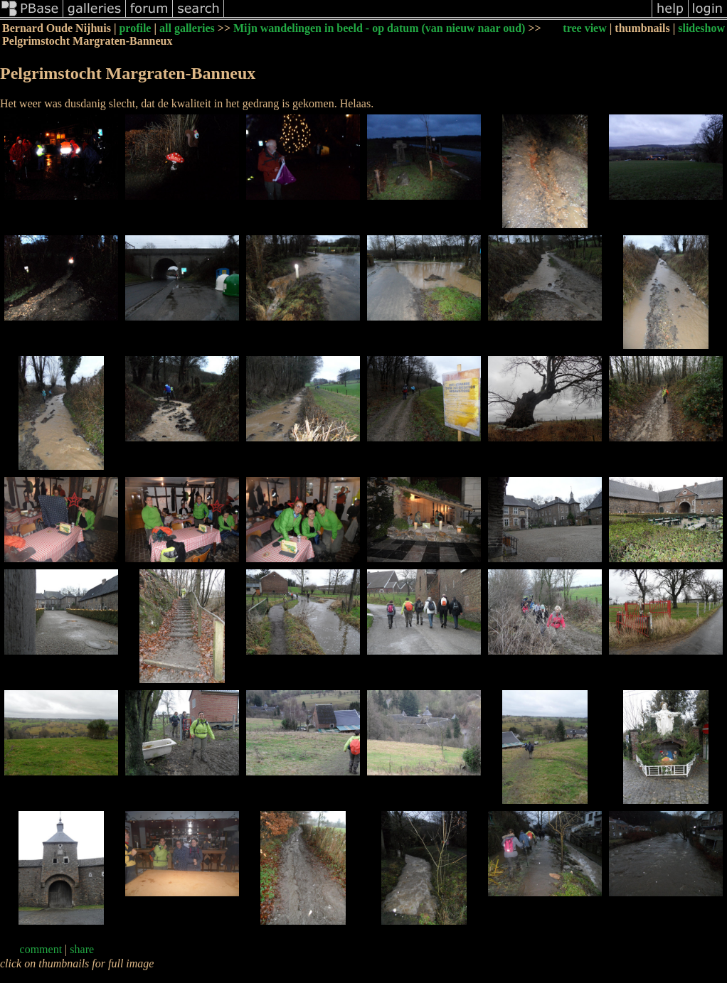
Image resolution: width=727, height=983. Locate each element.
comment (41, 949)
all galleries (187, 28)
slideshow (701, 28)
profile (135, 28)
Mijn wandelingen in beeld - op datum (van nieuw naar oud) (379, 28)
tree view (584, 28)
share (82, 949)
